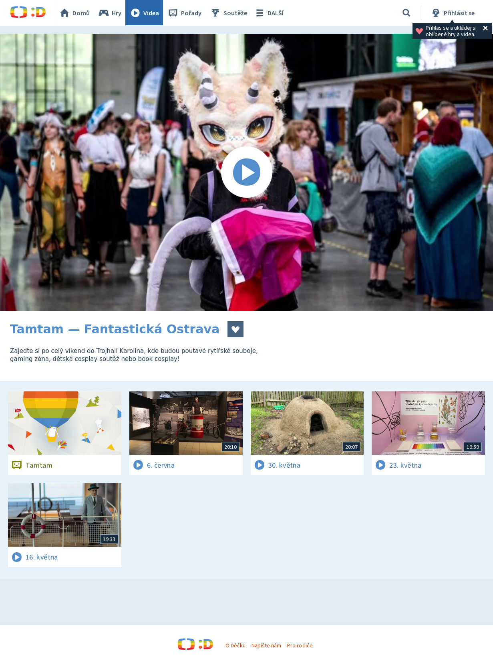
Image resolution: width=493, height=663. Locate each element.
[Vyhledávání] (406, 13)
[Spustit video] (246, 172)
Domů (74, 13)
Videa (144, 13)
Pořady (184, 13)
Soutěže (229, 13)
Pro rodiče (299, 645)
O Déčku (235, 645)
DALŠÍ (269, 13)
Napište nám (266, 645)
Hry (110, 13)
